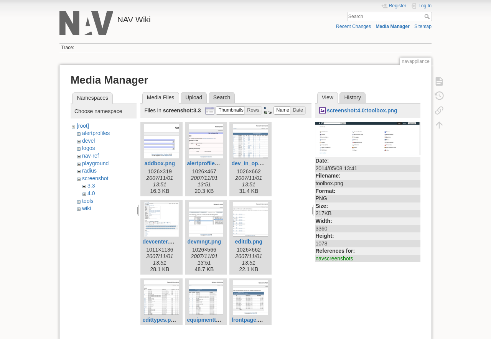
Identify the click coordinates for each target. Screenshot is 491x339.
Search (428, 16)
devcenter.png (160, 242)
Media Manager (393, 26)
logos (88, 148)
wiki (86, 208)
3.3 (91, 186)
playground (95, 163)
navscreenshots (334, 258)
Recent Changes (353, 26)
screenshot (95, 178)
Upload (193, 97)
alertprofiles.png (208, 163)
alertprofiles (96, 133)
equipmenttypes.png (213, 320)
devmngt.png (204, 242)
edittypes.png (159, 320)
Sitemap (423, 26)
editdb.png (249, 242)
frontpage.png (249, 320)
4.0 (91, 193)
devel (88, 141)
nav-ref (90, 156)
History (352, 97)
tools (88, 201)
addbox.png (160, 163)
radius (89, 171)
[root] (83, 126)
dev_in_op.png (250, 163)
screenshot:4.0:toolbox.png (362, 110)
